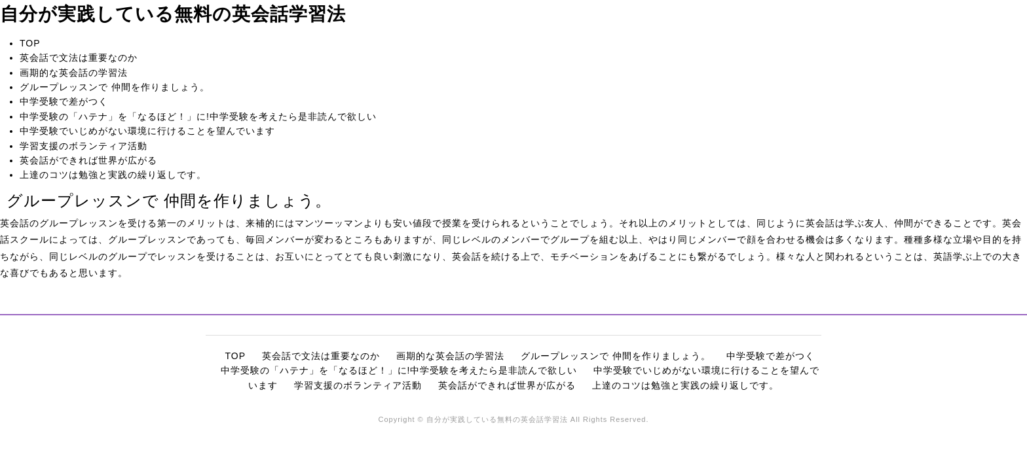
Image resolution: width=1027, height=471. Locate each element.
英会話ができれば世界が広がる (88, 160)
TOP (30, 43)
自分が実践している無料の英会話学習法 (173, 14)
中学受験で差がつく (64, 101)
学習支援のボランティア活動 (83, 146)
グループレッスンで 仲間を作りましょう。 (115, 87)
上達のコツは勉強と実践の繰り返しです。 (113, 174)
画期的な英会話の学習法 (74, 72)
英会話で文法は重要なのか (79, 57)
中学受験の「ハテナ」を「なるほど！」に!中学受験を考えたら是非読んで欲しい (198, 116)
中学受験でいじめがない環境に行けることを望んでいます (147, 131)
